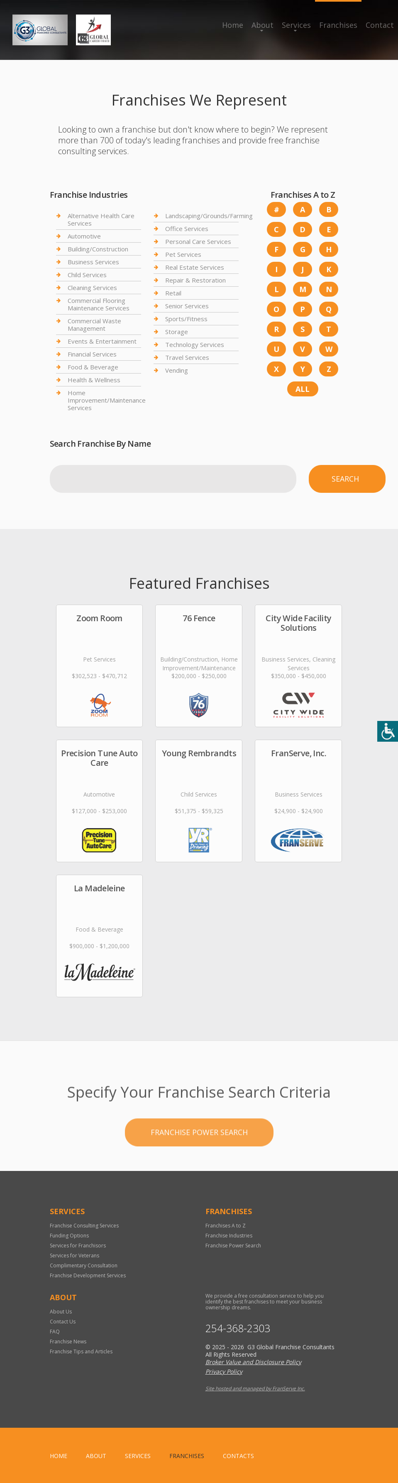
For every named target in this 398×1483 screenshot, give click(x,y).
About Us (61, 1311)
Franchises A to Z (225, 1225)
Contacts (238, 1456)
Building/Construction (98, 249)
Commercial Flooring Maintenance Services (98, 304)
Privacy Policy (223, 1371)
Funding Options (69, 1235)
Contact (380, 25)
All (302, 389)
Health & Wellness (94, 380)
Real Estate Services (194, 267)
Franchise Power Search (199, 1168)
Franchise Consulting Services (84, 1225)
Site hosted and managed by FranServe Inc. (255, 1388)
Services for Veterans (74, 1255)
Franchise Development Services (88, 1275)
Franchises (338, 25)
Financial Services (92, 354)
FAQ (55, 1331)
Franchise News (68, 1341)
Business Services (93, 262)
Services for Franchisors (78, 1245)
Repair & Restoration (195, 280)
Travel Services (187, 357)
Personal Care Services (198, 241)
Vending (176, 370)
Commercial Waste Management (94, 324)
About (262, 25)
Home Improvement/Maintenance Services (107, 400)
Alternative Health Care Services (101, 219)
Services (296, 25)
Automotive (84, 236)
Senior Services (187, 306)
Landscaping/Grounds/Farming (209, 216)
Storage (176, 331)
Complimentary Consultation (83, 1265)
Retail (173, 293)
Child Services (87, 275)
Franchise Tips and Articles (81, 1351)
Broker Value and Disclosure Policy (253, 1362)
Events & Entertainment (102, 341)
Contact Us (63, 1321)
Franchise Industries (228, 1235)
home (58, 1456)
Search (345, 479)
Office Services (186, 228)
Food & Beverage (93, 367)
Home (232, 25)
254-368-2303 (237, 1328)
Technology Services (194, 344)
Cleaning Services (92, 287)
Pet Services (183, 254)
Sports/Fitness (186, 319)
